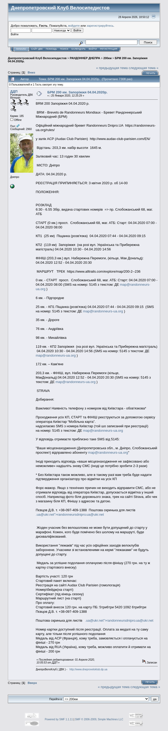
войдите (74, 25)
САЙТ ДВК (37, 49)
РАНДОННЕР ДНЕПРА (85, 58)
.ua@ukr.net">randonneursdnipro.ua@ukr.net (70, 514)
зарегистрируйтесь (100, 25)
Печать (150, 73)
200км (107, 58)
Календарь (78, 49)
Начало (21, 49)
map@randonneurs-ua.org (103, 311)
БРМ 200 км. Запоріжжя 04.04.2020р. (77, 92)
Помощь (51, 49)
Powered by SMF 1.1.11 (59, 719)
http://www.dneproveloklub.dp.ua (89, 669)
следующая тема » (144, 68)
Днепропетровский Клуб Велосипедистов (37, 58)
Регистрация (108, 49)
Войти (93, 49)
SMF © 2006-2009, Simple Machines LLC (99, 719)
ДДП (14, 91)
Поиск (64, 49)
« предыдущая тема (112, 68)
